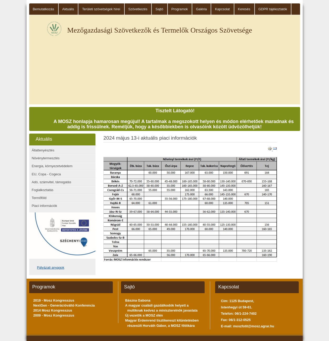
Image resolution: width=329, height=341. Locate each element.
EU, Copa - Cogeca (46, 174)
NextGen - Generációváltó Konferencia (64, 305)
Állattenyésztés (43, 150)
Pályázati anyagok (50, 267)
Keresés (244, 9)
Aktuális (68, 9)
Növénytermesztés (46, 158)
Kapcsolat (222, 9)
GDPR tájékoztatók (273, 9)
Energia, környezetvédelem (52, 166)
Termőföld (39, 198)
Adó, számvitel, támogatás (51, 182)
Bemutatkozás (43, 9)
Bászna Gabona (137, 300)
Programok (179, 9)
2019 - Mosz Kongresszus (53, 300)
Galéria (201, 9)
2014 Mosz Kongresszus (52, 310)
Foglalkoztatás (43, 190)
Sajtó (159, 9)
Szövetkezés (138, 9)
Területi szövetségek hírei (101, 9)
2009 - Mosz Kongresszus (53, 315)
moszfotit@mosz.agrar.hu (253, 326)
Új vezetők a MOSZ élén (144, 315)
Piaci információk (44, 206)
